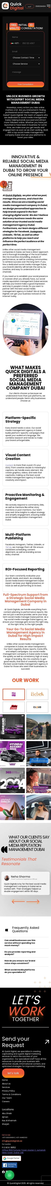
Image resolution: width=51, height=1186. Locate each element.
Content (9, 465)
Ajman (5, 1117)
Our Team (7, 1098)
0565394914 (40, 6)
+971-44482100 (21, 1137)
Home (5, 1080)
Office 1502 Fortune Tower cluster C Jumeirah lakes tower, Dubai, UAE (24, 1151)
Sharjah (5, 1124)
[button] (18, 901)
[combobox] (15, 43)
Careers (6, 1101)
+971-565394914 (8, 1137)
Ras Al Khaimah (9, 1120)
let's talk (13, 1073)
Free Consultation (25, 84)
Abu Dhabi (7, 1113)
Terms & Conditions (11, 1094)
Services (6, 1087)
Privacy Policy (8, 1091)
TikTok (8, 547)
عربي (29, 6)
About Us (6, 1084)
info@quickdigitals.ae (12, 1141)
